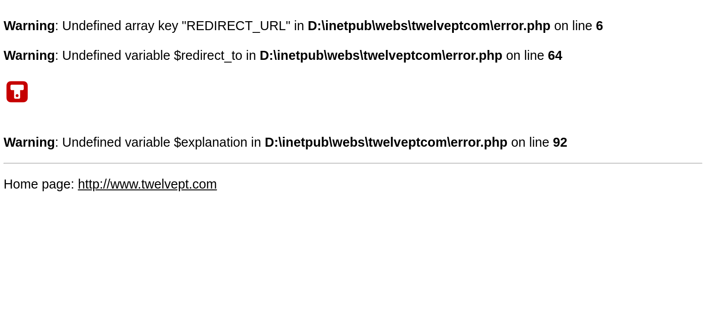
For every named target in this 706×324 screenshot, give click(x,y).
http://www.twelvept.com (147, 184)
